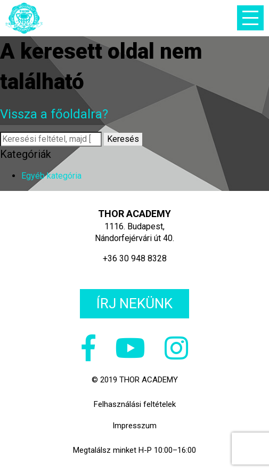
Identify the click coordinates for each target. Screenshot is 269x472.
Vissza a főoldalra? (54, 114)
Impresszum (134, 425)
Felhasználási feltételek (135, 404)
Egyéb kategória (51, 176)
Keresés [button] (123, 139)
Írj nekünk (134, 303)
